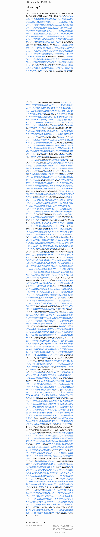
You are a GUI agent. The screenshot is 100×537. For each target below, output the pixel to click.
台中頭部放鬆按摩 (62, 228)
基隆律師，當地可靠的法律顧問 (41, 223)
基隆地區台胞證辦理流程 (37, 104)
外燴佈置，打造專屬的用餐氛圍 (55, 317)
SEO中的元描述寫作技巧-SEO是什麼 (39, 2)
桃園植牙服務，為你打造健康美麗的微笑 (52, 50)
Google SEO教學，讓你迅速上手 (61, 210)
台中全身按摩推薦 (38, 259)
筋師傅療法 (48, 489)
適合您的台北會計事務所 (35, 461)
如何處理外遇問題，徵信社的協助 (58, 160)
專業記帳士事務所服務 (60, 35)
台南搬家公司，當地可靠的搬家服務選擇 (40, 452)
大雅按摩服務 (37, 492)
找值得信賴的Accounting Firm (63, 345)
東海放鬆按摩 (55, 36)
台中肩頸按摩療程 (47, 36)
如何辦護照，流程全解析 (59, 47)
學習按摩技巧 (62, 130)
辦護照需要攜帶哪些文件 (50, 193)
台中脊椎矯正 (55, 384)
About (72, 2)
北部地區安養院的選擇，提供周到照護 (45, 322)
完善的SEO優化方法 (55, 150)
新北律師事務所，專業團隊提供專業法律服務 (61, 118)
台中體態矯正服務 (47, 105)
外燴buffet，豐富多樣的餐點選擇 (40, 309)
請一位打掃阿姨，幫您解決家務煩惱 (53, 225)
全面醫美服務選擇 (58, 276)
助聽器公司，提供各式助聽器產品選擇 (45, 286)
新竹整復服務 (44, 317)
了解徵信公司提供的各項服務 (57, 58)
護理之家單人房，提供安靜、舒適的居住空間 (40, 70)
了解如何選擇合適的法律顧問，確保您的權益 (50, 289)
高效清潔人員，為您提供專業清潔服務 (36, 185)
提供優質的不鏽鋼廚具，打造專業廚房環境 (46, 464)
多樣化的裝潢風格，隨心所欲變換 (35, 466)
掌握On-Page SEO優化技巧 (47, 136)
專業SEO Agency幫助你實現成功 (40, 246)
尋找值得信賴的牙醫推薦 (44, 437)
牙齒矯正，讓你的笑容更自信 (40, 134)
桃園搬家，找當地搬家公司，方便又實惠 (49, 219)
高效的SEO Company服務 (32, 33)
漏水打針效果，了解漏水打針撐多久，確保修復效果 (60, 223)
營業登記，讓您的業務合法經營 (51, 312)
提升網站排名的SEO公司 (42, 153)
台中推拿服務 (64, 45)
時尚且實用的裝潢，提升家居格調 (46, 165)
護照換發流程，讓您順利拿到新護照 (49, 404)
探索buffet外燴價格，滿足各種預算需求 (55, 332)
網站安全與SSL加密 (52, 492)
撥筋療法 (48, 150)
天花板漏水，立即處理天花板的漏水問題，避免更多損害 (41, 206)
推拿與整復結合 (31, 305)
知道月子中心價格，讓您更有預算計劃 (56, 147)
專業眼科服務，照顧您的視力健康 (62, 206)
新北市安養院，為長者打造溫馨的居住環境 (60, 233)
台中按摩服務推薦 (34, 173)
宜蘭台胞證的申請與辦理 (40, 274)
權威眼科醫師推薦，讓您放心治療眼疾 (53, 360)
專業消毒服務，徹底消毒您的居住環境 (37, 269)
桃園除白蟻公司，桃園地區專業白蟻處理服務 (56, 53)
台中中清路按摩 (54, 213)
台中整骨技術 (52, 121)
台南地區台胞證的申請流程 (58, 159)
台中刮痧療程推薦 (62, 389)
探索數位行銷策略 (30, 124)
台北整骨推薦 (41, 226)
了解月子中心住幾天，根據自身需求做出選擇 (41, 21)
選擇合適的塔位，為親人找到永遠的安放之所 (45, 314)
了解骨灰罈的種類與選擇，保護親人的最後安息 (45, 263)
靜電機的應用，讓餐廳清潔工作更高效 (37, 167)
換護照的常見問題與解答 (56, 203)
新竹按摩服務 (62, 154)
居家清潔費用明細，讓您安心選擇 (49, 461)
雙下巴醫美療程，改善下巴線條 (38, 225)
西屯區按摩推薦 (44, 492)
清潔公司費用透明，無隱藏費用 (33, 145)
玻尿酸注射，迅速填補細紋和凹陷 (59, 27)
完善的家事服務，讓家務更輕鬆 (64, 48)
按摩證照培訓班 (58, 322)
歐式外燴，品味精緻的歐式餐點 (52, 447)
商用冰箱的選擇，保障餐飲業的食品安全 (37, 22)
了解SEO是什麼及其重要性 (34, 481)
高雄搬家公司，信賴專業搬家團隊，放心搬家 (60, 70)
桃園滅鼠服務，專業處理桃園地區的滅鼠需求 (41, 265)
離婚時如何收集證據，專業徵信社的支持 (41, 213)
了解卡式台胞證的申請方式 (53, 139)
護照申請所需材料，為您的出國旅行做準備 (59, 237)
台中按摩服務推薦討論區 (36, 114)
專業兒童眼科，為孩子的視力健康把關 (43, 176)
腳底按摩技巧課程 (52, 345)
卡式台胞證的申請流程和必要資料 (63, 107)
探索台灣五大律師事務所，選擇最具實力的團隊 (51, 510)
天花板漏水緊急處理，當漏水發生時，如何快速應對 (51, 164)
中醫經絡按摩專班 (56, 383)
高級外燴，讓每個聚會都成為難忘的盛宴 (60, 265)
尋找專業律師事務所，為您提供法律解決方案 (48, 372)
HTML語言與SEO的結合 (41, 318)
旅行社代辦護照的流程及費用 (56, 320)
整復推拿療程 (46, 142)
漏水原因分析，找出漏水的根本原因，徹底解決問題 (60, 338)
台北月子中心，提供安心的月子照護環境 (45, 303)
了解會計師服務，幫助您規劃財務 (46, 216)
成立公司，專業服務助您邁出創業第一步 (41, 240)
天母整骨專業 (32, 369)
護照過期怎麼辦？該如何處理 (64, 404)
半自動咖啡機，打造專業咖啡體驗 (55, 484)
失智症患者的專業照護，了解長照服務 (44, 68)
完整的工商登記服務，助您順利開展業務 (63, 24)
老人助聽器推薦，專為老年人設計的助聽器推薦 (56, 476)
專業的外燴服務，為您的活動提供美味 (64, 121)
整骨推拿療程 (49, 38)
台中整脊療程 (44, 147)
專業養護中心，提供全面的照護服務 (42, 288)
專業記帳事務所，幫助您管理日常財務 (59, 509)
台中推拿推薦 (67, 199)
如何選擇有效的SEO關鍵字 (41, 268)
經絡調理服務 (58, 381)
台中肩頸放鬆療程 (59, 302)
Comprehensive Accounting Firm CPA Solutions (48, 42)
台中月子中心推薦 (55, 65)
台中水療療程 (43, 141)
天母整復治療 (65, 203)
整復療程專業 (47, 118)
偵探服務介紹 (49, 48)
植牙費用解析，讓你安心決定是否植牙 (47, 295)
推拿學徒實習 (46, 292)
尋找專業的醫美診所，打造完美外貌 (46, 173)
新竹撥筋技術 (50, 47)
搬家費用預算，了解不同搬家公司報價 (36, 56)
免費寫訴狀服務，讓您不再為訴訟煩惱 (47, 19)
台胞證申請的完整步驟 (46, 32)
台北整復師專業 (33, 343)
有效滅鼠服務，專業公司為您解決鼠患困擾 (52, 229)
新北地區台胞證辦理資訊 (67, 32)
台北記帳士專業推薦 (61, 182)
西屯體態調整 (48, 441)
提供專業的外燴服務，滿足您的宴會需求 (57, 256)
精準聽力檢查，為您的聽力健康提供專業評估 (56, 269)
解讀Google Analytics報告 (58, 449)
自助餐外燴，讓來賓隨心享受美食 (63, 44)
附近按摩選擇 (48, 55)
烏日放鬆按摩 (60, 415)
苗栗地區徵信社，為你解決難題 (55, 151)
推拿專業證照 (68, 329)
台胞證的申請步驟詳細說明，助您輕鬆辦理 (63, 141)
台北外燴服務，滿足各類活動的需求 (54, 25)
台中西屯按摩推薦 (43, 254)
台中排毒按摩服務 (63, 257)
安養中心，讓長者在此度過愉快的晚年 (55, 354)
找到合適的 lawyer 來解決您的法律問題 (40, 237)
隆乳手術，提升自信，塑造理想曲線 (38, 150)
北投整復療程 (65, 64)
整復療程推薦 (38, 160)
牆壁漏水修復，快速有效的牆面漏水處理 (45, 24)
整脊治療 (54, 48)
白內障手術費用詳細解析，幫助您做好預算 (42, 39)
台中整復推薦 (29, 38)
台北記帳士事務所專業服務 (32, 421)
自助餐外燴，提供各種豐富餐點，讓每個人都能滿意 (44, 334)
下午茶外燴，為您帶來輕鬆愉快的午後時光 (42, 62)
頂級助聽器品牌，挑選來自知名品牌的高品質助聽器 (43, 35)
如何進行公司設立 (38, 282)
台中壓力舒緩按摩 (36, 510)
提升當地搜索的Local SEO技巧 (52, 248)
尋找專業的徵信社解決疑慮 (35, 317)
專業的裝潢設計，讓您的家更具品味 (52, 45)
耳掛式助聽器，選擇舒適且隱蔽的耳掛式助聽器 (50, 242)
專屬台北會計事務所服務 (57, 38)
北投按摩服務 (42, 38)
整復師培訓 (44, 187)
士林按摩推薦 (41, 197)
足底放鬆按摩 (47, 391)
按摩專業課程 (41, 118)
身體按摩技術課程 (37, 404)
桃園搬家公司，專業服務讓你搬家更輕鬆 (40, 156)
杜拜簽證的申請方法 (45, 160)
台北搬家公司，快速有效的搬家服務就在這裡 (54, 357)
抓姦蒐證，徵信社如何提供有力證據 (61, 222)
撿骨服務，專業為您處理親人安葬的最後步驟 (40, 480)
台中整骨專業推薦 (48, 171)
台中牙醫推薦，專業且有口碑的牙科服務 (45, 467)
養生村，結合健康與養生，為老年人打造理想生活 (49, 294)
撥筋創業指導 (68, 437)
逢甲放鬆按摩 (57, 208)
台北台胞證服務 (51, 277)
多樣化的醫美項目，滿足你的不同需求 (47, 194)
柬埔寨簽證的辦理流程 (56, 32)
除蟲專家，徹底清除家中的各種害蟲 (53, 234)
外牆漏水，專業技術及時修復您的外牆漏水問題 (46, 315)
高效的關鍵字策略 (45, 121)
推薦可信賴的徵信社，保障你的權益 (42, 513)
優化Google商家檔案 (56, 55)
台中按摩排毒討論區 (39, 124)
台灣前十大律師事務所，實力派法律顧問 (45, 210)
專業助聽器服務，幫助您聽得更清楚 (40, 151)
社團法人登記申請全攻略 (44, 59)
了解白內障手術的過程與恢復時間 (34, 411)
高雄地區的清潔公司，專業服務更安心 (39, 119)
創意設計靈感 (63, 371)
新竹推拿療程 (54, 228)
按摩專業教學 (40, 36)
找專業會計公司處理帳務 (43, 320)
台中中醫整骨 (70, 36)
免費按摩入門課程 (69, 412)
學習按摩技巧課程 (33, 36)
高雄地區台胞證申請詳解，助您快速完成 (45, 148)
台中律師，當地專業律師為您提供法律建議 (63, 409)
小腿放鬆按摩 (29, 328)
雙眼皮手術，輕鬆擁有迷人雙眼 (54, 268)
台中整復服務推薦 (42, 354)
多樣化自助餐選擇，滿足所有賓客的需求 (51, 272)
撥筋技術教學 (46, 61)
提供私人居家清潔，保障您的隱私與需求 (44, 116)
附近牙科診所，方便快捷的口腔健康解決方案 (62, 420)
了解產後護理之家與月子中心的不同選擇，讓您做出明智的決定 (49, 199)
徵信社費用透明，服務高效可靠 (35, 131)
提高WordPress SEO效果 (39, 417)
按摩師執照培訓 (41, 234)
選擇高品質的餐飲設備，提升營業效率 (45, 407)
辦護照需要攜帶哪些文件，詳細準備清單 (52, 365)
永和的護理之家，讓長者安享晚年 (42, 203)
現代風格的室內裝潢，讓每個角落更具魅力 (51, 363)
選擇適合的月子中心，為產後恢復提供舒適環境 (56, 421)
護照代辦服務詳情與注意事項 (57, 288)
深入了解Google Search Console (63, 280)
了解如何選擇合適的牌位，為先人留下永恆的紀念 (55, 179)
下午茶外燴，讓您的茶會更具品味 (65, 104)
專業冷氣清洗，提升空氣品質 (35, 30)
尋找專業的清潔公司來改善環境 (57, 59)
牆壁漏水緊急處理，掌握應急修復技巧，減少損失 (43, 174)
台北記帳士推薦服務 (66, 263)
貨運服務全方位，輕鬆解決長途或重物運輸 (52, 259)
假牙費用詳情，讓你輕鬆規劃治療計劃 (58, 111)
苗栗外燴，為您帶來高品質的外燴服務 (54, 211)
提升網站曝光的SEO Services (51, 113)
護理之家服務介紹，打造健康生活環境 (61, 39)
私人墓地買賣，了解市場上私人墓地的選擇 (38, 217)
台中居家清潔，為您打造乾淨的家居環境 (55, 167)
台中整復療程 (64, 297)
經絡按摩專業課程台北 (55, 349)
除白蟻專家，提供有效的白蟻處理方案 (39, 283)
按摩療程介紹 (68, 51)
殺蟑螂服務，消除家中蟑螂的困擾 (65, 30)
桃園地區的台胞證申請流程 (36, 503)
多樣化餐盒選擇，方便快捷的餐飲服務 (48, 182)
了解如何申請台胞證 (53, 127)
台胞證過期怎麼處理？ (59, 51)
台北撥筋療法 (33, 193)
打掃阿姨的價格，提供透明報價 (33, 32)
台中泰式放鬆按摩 (62, 36)
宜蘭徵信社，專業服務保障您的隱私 (50, 28)
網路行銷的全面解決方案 (63, 213)
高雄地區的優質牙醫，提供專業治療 (55, 375)
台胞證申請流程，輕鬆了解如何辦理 (57, 18)
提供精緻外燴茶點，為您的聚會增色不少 (38, 329)
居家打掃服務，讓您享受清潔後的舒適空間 (47, 389)
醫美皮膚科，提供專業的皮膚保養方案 (58, 305)
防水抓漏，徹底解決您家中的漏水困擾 (56, 475)
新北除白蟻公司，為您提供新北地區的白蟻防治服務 (55, 380)
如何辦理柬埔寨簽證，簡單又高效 (49, 202)
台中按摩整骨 (45, 414)
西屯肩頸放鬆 (38, 355)
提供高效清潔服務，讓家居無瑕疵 (47, 401)
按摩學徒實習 (35, 197)
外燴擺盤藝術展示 (61, 194)
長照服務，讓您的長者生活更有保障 (40, 256)
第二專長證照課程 (58, 116)
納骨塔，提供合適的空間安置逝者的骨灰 (40, 111)
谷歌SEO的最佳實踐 (35, 289)
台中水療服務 (33, 332)
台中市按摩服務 (38, 229)
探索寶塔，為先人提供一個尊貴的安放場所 (39, 394)
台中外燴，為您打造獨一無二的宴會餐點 (42, 323)
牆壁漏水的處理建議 (40, 332)
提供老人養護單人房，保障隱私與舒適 (41, 328)
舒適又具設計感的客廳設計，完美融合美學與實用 (42, 188)
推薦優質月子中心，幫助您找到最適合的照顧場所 (39, 233)
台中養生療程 (32, 116)
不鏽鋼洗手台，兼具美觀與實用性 (54, 22)
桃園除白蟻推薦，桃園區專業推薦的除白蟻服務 (45, 415)
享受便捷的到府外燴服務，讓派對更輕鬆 (50, 423)
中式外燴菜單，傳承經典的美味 (50, 104)
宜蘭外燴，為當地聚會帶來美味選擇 (56, 217)
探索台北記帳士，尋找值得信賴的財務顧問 (45, 381)
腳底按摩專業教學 (54, 437)
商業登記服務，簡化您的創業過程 (56, 414)
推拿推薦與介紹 (67, 486)
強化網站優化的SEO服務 (37, 424)
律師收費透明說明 (49, 185)
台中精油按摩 (44, 139)
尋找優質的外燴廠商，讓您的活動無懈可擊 (38, 127)
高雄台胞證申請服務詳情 (56, 453)
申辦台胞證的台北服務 (31, 122)
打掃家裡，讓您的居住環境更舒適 (50, 30)
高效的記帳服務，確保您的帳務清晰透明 (41, 352)
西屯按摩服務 (42, 271)
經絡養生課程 (46, 460)
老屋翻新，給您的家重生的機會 (46, 496)
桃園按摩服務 (69, 283)
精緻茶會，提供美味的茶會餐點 (39, 412)
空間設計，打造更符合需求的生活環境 (56, 329)
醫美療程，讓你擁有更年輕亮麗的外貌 (59, 348)
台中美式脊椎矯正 (43, 475)
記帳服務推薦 (49, 449)
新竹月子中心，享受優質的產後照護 (46, 208)
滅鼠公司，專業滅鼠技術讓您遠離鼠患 (51, 131)
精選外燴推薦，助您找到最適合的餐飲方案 (36, 25)
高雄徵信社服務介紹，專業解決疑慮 (34, 105)
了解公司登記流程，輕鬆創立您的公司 (39, 260)
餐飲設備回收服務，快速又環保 (61, 200)
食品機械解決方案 (40, 443)
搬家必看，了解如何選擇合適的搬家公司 (50, 145)
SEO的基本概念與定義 (63, 33)
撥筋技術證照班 (43, 47)
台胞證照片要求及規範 (62, 260)
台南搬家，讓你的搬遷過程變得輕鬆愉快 (61, 469)
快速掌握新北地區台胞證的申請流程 (41, 18)
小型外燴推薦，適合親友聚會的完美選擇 (46, 253)
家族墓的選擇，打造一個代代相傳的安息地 (52, 282)
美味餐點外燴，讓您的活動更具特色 (46, 200)
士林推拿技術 (33, 144)
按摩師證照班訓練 (40, 193)
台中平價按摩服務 (53, 162)
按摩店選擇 (64, 323)
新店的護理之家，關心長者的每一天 (53, 504)
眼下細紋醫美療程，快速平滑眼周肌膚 (49, 341)
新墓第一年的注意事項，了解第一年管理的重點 (46, 245)
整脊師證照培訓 (37, 506)
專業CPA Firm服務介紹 (59, 174)
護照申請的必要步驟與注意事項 (37, 300)
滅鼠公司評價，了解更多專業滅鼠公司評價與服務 (54, 125)
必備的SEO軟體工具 (45, 67)
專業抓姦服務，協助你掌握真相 (49, 403)
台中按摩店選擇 (69, 47)
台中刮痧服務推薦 (66, 381)
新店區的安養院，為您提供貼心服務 (37, 177)
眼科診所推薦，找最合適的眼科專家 (45, 122)
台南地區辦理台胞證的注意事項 (42, 366)
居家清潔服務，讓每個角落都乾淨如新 (49, 130)
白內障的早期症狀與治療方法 (63, 137)
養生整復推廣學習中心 (38, 168)
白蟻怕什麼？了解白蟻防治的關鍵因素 (44, 144)
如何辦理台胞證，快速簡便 (66, 65)
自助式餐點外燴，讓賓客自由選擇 (49, 506)
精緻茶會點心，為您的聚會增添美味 (42, 58)
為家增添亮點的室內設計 (35, 147)
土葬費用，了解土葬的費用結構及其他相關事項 (60, 498)
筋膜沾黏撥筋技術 (38, 463)
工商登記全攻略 (40, 357)
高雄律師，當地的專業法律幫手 (57, 352)
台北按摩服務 (61, 245)
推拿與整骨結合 (67, 168)
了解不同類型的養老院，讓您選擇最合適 (58, 394)
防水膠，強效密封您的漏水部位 (57, 67)
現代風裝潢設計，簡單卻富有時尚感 (61, 188)
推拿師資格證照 (58, 286)
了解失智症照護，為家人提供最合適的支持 (48, 33)
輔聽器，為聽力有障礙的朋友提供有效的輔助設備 (48, 110)
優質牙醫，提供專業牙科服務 (41, 351)
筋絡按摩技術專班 (52, 260)
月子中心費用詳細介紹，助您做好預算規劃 (41, 65)
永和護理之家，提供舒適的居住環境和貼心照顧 (41, 374)
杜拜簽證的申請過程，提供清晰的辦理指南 (61, 444)
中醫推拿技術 (60, 266)
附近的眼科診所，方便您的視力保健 (34, 142)
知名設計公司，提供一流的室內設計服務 (46, 107)
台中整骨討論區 (48, 443)
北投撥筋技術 (50, 285)
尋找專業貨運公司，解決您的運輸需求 (55, 274)
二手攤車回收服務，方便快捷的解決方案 (56, 254)
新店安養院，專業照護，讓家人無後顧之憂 (63, 122)
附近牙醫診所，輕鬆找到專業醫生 (34, 414)
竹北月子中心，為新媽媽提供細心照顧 (63, 361)
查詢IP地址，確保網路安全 (41, 262)
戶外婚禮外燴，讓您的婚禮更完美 (59, 105)
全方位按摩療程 (65, 234)
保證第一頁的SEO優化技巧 (38, 386)
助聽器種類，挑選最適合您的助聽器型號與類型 (41, 501)
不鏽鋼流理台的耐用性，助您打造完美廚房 (55, 108)
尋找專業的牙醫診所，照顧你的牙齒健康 (58, 473)
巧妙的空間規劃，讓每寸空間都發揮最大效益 (55, 271)
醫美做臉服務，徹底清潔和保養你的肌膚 (46, 388)
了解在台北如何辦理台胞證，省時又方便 (45, 51)
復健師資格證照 (54, 240)
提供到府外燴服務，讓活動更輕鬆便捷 (42, 27)
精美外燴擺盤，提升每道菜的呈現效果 (36, 133)
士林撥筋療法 (60, 403)
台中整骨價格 (67, 501)
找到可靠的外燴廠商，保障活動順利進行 (52, 41)
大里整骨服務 (49, 455)
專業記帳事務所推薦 (49, 361)
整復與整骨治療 (65, 453)
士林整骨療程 (36, 38)
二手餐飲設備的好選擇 (52, 134)
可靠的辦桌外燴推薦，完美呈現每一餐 (57, 283)
